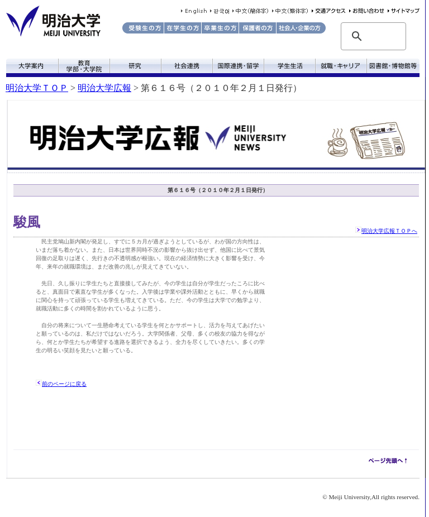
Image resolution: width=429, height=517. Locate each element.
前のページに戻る (64, 384)
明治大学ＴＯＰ (37, 88)
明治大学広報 (104, 88)
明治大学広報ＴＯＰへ (389, 231)
